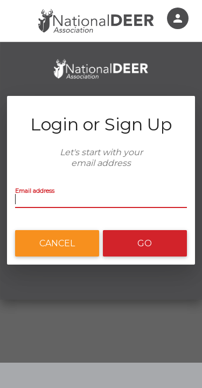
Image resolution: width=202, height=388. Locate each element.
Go (144, 243)
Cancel (57, 243)
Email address (34, 191)
